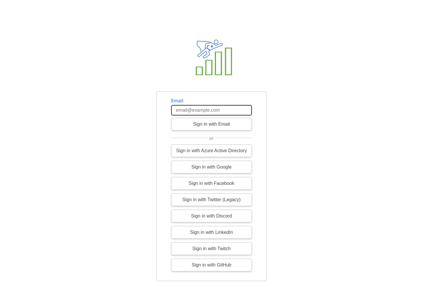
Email (177, 100)
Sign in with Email (211, 124)
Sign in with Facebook (211, 183)
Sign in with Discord (211, 215)
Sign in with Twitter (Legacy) (211, 199)
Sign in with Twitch (211, 248)
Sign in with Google (212, 166)
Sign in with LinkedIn (211, 232)
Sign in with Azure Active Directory (211, 150)
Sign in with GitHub (211, 264)
